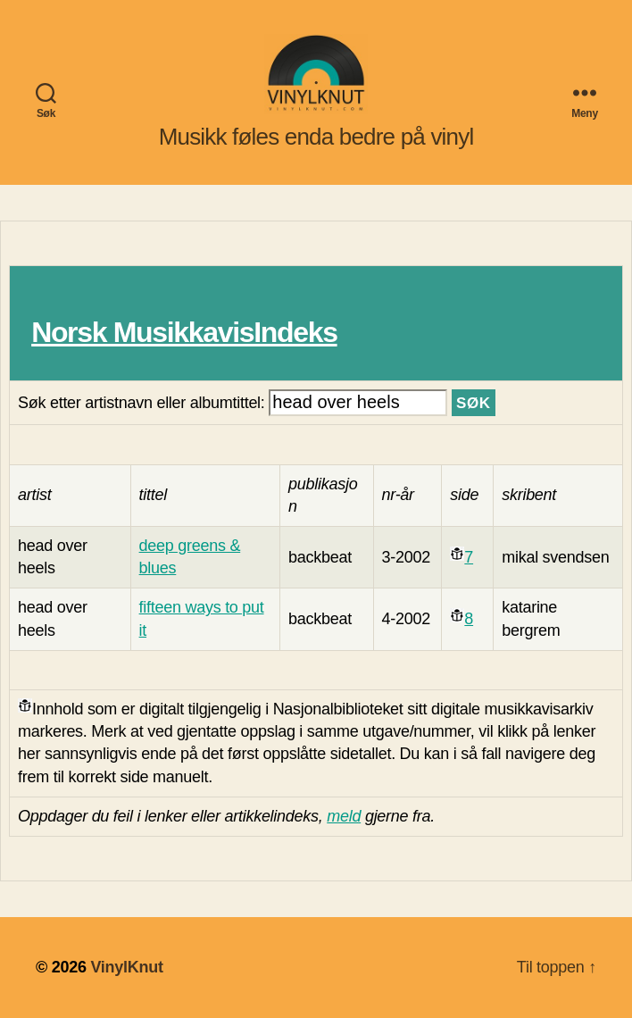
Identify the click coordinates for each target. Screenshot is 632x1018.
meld (344, 816)
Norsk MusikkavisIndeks (184, 332)
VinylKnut (126, 967)
